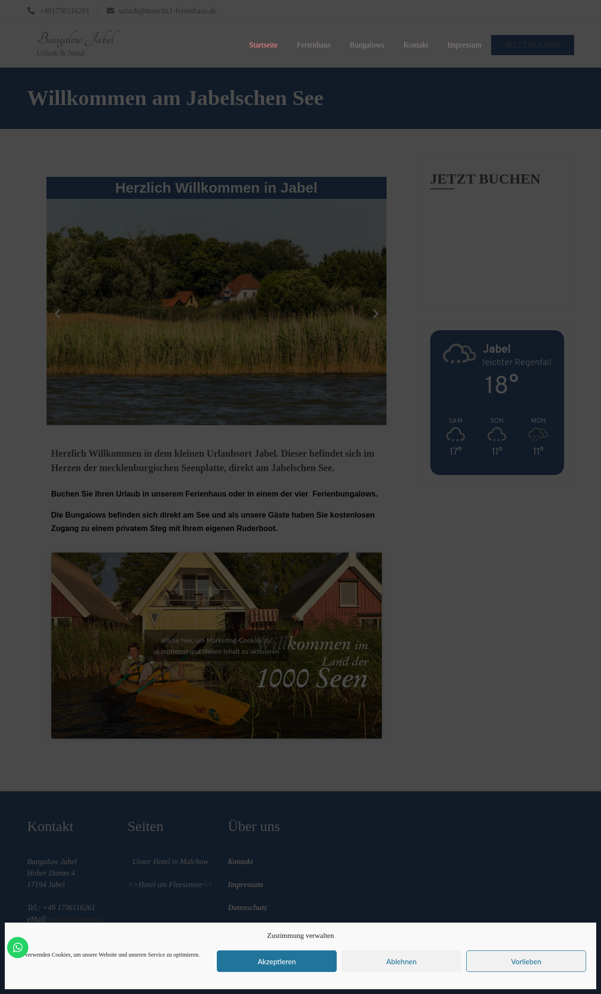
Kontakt (415, 45)
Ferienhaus (313, 45)
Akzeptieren (277, 961)
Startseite (263, 45)
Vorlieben (526, 961)
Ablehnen (401, 961)
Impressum (465, 45)
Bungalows (367, 45)
